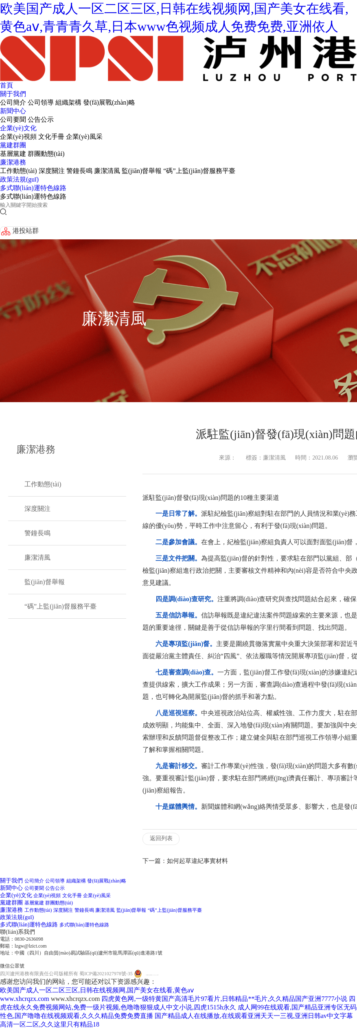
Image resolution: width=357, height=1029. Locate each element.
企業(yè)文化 (18, 128)
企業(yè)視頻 (18, 136)
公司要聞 (13, 119)
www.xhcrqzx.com (24, 998)
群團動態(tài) (46, 153)
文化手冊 (51, 136)
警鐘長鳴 (79, 170)
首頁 (6, 85)
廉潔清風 (107, 170)
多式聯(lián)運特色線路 (33, 187)
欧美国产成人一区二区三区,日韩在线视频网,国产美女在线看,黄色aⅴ (97, 990)
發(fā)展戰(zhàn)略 (109, 102)
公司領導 (41, 102)
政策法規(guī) (19, 179)
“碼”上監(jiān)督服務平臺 (199, 170)
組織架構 (68, 102)
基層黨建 (13, 153)
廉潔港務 (13, 162)
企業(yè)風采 (84, 136)
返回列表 (161, 838)
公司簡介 (13, 102)
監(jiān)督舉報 (142, 170)
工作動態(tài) (18, 170)
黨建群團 (13, 145)
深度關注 (52, 170)
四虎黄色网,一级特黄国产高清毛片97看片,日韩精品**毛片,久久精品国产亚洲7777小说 (224, 998)
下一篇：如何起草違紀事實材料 (185, 861)
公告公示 (41, 119)
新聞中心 (13, 110)
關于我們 (13, 93)
